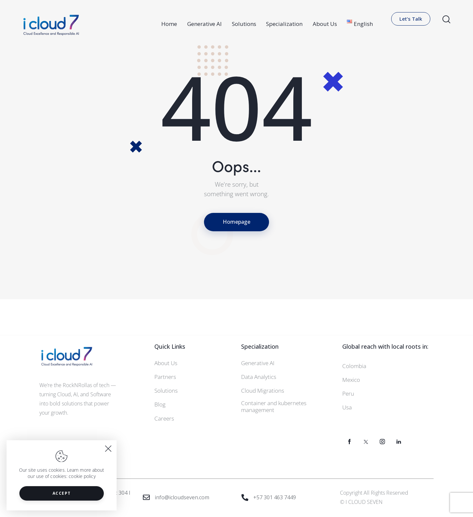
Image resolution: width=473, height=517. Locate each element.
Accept (62, 493)
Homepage (236, 221)
